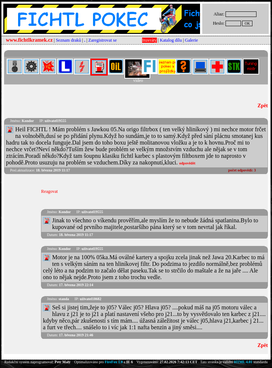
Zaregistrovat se (102, 40)
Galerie (191, 40)
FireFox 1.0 (114, 362)
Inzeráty (149, 40)
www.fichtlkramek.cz (29, 40)
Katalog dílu (171, 40)
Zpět (263, 105)
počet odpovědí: (242, 170)
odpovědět (187, 163)
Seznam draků (68, 40)
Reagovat (49, 191)
